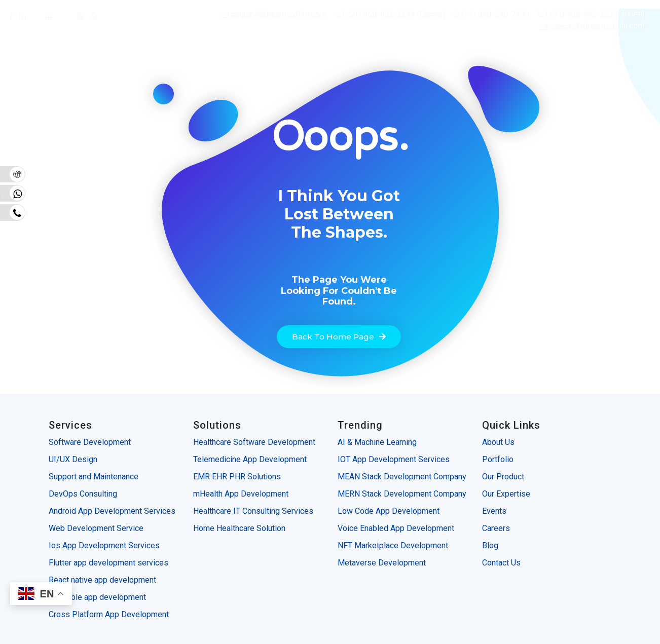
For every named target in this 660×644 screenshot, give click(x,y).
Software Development (90, 442)
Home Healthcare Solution (239, 528)
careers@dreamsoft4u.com (596, 26)
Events (494, 511)
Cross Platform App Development (110, 614)
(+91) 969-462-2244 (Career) (389, 14)
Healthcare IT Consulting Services (253, 511)
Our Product (503, 476)
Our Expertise (506, 494)
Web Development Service (96, 528)
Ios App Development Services (104, 545)
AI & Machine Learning (378, 442)
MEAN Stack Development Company (402, 476)
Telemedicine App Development (250, 459)
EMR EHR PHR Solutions (237, 476)
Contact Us (501, 562)
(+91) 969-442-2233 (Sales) (590, 14)
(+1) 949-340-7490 (490, 14)
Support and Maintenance (93, 476)
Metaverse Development (382, 562)
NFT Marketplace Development (393, 545)
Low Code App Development (388, 511)
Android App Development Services (112, 511)
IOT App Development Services (395, 459)
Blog (490, 545)
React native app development (102, 580)
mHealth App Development (240, 494)
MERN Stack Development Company (402, 494)
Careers (496, 528)
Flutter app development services (108, 562)
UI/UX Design (73, 459)
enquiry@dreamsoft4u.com (277, 14)
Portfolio (498, 459)
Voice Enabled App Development (396, 528)
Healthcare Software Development (254, 442)
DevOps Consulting (83, 494)
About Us (498, 442)
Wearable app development (98, 597)
